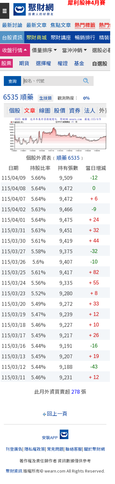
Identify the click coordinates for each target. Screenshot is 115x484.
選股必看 (102, 49)
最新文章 (36, 24)
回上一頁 (57, 413)
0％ (86, 98)
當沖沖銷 (72, 49)
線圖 (44, 110)
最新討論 (12, 24)
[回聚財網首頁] (60, 9)
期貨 (24, 63)
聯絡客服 (73, 449)
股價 (59, 110)
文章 (29, 110)
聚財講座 (60, 37)
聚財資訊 (14, 471)
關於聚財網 (94, 449)
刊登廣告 (14, 449)
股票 (6, 63)
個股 (14, 110)
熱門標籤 (85, 24)
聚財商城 (36, 37)
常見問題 (55, 449)
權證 (62, 63)
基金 (79, 63)
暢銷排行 (85, 37)
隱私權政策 (34, 449)
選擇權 (43, 63)
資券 (74, 110)
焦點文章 (60, 24)
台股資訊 (12, 37)
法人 (90, 110)
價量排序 (42, 49)
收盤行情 (12, 49)
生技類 (45, 98)
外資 (105, 110)
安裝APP (55, 437)
